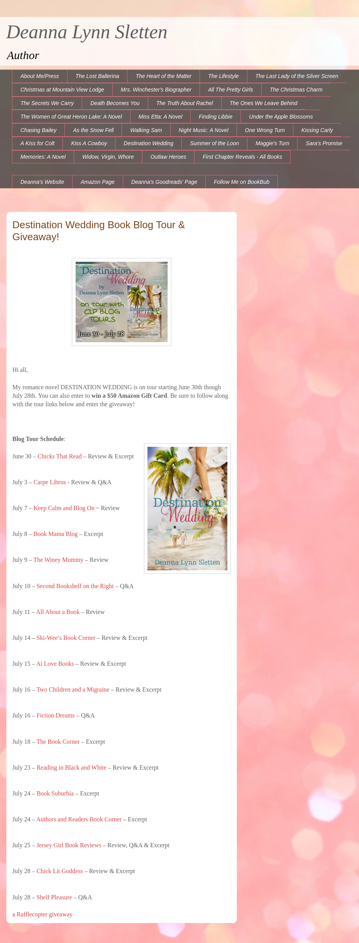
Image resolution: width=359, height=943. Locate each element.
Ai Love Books (55, 663)
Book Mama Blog (56, 534)
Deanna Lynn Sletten (87, 31)
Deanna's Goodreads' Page (164, 182)
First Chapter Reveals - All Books (242, 157)
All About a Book (58, 612)
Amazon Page (98, 182)
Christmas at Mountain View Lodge (62, 89)
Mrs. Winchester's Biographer (156, 89)
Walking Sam (146, 130)
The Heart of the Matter (163, 76)
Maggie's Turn (272, 143)
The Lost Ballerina (97, 76)
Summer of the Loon (214, 143)
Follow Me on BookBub (241, 182)
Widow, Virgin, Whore (108, 157)
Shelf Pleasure (54, 897)
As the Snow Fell (93, 130)
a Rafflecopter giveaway (42, 914)
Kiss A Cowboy (89, 143)
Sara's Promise (324, 143)
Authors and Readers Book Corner (79, 819)
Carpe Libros (50, 482)
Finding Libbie (215, 117)
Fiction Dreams (55, 715)
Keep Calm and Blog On (64, 508)
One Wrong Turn (265, 130)
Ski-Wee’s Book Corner (66, 637)
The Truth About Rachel (184, 103)
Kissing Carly (317, 130)
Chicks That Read (59, 456)
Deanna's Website (42, 182)
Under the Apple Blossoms (281, 117)
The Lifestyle (223, 76)
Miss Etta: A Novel (160, 117)
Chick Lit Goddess (60, 871)
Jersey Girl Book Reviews (69, 845)
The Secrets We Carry (47, 103)
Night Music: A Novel (204, 130)
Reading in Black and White (72, 767)
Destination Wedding (148, 143)
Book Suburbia (55, 793)
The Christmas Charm (296, 89)
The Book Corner (58, 741)
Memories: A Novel (43, 157)
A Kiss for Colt (37, 143)
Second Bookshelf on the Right (75, 586)
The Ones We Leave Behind (264, 103)
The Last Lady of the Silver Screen (297, 76)
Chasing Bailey (38, 130)
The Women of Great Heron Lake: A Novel (71, 117)
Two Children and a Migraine (72, 689)
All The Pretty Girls (230, 89)
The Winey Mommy (58, 559)
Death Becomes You (114, 103)
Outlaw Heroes (168, 157)
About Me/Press (39, 76)
